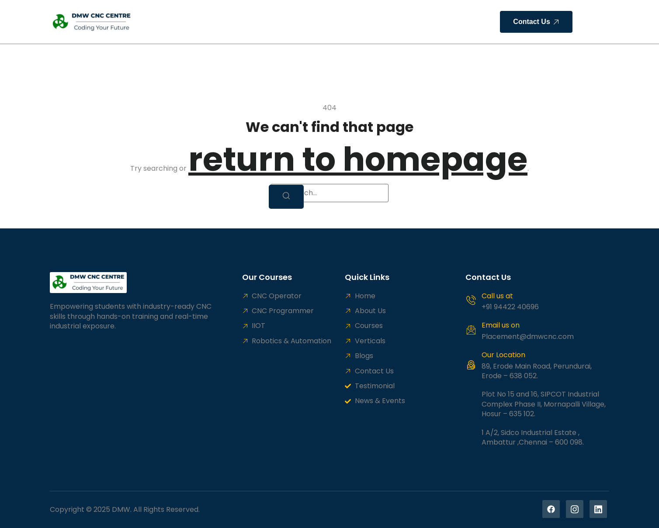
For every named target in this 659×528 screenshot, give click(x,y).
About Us (205, 22)
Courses (248, 22)
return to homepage (357, 159)
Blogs (379, 22)
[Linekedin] (598, 509)
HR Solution (338, 22)
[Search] (286, 197)
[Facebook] (551, 509)
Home (166, 22)
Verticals (290, 22)
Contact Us (420, 22)
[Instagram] (574, 509)
